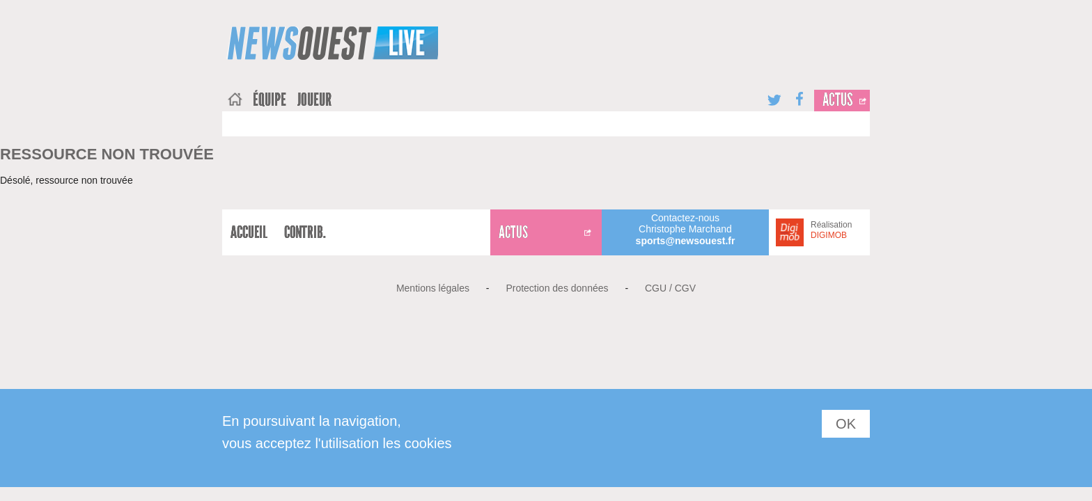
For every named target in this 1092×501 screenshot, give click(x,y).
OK (846, 423)
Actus (837, 100)
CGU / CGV (670, 288)
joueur (314, 100)
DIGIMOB (829, 235)
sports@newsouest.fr (685, 240)
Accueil (249, 232)
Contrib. (305, 232)
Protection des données (557, 288)
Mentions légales (432, 288)
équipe (269, 100)
